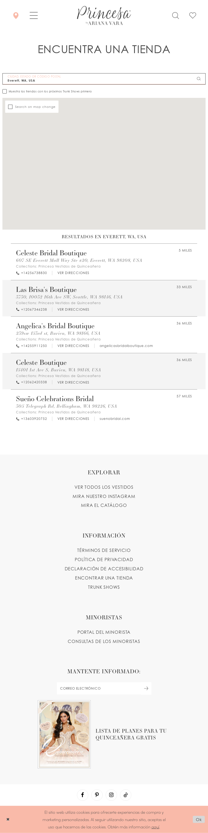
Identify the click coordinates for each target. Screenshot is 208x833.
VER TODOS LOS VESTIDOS (104, 487)
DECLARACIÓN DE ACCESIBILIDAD (104, 568)
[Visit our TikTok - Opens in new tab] (125, 795)
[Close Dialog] (8, 819)
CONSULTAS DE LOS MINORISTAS (104, 641)
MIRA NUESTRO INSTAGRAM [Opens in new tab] (104, 496)
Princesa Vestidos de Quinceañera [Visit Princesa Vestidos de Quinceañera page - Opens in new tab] (69, 266)
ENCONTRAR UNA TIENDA (104, 578)
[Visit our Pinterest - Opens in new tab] (97, 795)
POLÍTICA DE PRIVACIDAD (104, 559)
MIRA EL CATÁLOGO (104, 505)
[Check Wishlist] (192, 15)
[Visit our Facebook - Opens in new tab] (82, 795)
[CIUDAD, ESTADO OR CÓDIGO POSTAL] (104, 79)
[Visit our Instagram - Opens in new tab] (111, 795)
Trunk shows (104, 587)
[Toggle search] (175, 15)
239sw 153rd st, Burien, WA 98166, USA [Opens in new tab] (58, 333)
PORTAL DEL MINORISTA (104, 632)
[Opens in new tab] (73, 273)
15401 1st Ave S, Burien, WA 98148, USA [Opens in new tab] (58, 369)
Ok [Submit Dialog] (199, 819)
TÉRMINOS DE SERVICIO (104, 550)
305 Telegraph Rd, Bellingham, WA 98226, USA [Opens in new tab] (66, 406)
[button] (33, 15)
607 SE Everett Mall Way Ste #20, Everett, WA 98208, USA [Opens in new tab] (79, 260)
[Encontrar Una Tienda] (15, 15)
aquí (155, 826)
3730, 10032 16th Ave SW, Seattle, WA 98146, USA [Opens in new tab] (69, 297)
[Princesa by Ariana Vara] (104, 15)
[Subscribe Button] (146, 688)
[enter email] (104, 688)
